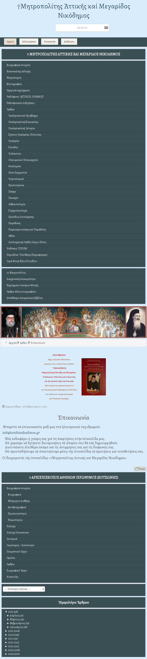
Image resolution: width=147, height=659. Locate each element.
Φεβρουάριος (16, 623)
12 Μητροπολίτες (16, 272)
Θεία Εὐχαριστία (17, 172)
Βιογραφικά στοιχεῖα (18, 65)
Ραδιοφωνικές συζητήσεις (21, 103)
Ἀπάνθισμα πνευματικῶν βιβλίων (25, 298)
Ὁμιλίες (11, 558)
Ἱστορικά (12, 539)
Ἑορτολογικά (15, 179)
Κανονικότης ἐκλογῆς (19, 71)
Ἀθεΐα (11, 236)
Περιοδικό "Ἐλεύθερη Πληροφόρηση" (27, 255)
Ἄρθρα (10, 109)
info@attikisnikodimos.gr (20, 432)
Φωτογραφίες (14, 84)
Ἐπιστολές (12, 577)
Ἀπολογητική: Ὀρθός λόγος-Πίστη (26, 242)
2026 (9, 612)
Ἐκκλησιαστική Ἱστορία (21, 128)
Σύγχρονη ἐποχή (17, 210)
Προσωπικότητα (16, 513)
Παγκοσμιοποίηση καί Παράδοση (26, 229)
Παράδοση (13, 223)
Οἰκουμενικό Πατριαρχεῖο (22, 160)
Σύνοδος (12, 147)
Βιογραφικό (14, 494)
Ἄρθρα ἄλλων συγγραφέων (21, 291)
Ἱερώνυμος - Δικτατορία (20, 545)
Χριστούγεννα (15, 185)
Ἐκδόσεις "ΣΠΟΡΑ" (17, 248)
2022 (9, 642)
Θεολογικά (14, 166)
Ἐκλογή (11, 526)
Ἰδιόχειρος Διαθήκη (18, 501)
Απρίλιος (13, 615)
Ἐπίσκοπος (14, 153)
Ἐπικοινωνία (50, 41)
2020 (9, 650)
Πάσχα (11, 191)
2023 (9, 638)
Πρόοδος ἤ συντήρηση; (20, 217)
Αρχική (10, 41)
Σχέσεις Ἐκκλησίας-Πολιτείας (24, 134)
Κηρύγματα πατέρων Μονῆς (22, 285)
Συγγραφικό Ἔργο (17, 570)
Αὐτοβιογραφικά (16, 507)
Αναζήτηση (69, 41)
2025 (9, 631)
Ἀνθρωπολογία (16, 204)
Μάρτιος (13, 619)
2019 (9, 654)
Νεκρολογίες (14, 78)
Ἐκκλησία (13, 141)
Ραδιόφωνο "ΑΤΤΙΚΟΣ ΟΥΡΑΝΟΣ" (25, 97)
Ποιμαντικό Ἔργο (17, 551)
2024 (9, 635)
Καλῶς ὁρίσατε (29, 41)
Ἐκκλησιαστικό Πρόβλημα (22, 116)
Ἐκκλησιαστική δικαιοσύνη (22, 122)
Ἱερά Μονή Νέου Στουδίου (22, 261)
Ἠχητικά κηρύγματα (18, 90)
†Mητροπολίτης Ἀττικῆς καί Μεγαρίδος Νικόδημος (73, 10)
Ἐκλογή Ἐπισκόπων (18, 532)
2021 (9, 646)
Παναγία (12, 198)
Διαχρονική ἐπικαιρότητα (21, 279)
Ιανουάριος (15, 627)
